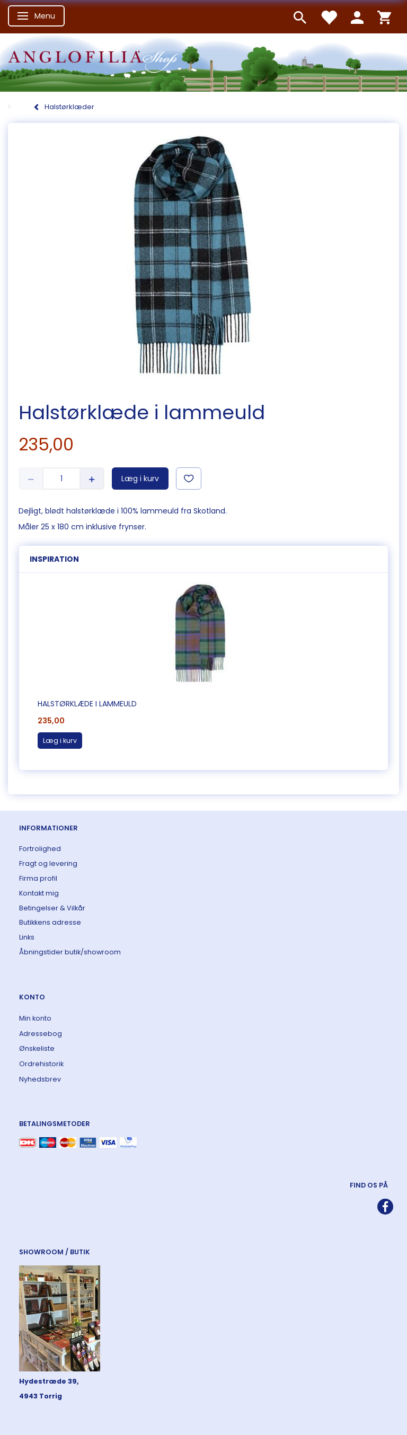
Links (26, 937)
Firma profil (38, 878)
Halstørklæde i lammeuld (87, 703)
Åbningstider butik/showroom (70, 951)
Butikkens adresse (50, 922)
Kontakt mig (39, 893)
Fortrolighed (40, 848)
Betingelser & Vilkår (52, 908)
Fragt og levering (48, 863)
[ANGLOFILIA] (203, 61)
